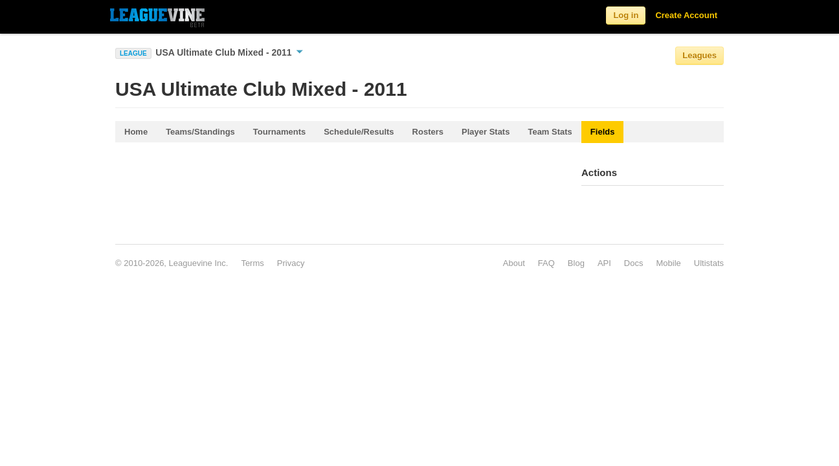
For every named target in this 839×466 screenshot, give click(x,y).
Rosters (427, 132)
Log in (625, 15)
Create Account (686, 15)
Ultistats (709, 263)
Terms (252, 263)
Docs (633, 263)
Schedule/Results (359, 132)
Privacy (291, 263)
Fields (602, 132)
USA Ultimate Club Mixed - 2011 (228, 52)
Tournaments (279, 132)
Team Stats (550, 132)
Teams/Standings (200, 132)
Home (136, 132)
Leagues (699, 55)
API (604, 263)
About (514, 263)
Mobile (668, 263)
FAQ (546, 263)
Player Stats (485, 132)
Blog (576, 263)
